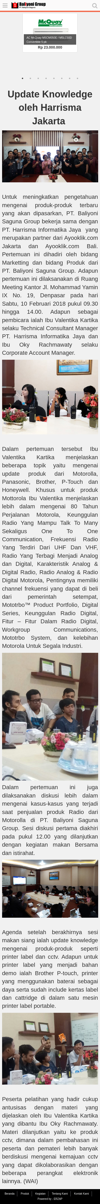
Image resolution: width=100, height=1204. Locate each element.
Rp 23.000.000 (50, 47)
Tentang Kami (60, 1193)
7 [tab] (69, 78)
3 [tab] (38, 78)
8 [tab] (77, 78)
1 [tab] (22, 78)
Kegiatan (40, 1193)
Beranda (10, 1193)
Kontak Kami (81, 1193)
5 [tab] (54, 78)
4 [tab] (46, 78)
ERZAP (58, 1198)
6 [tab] (61, 78)
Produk (25, 1193)
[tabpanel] (50, 33)
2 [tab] (30, 78)
